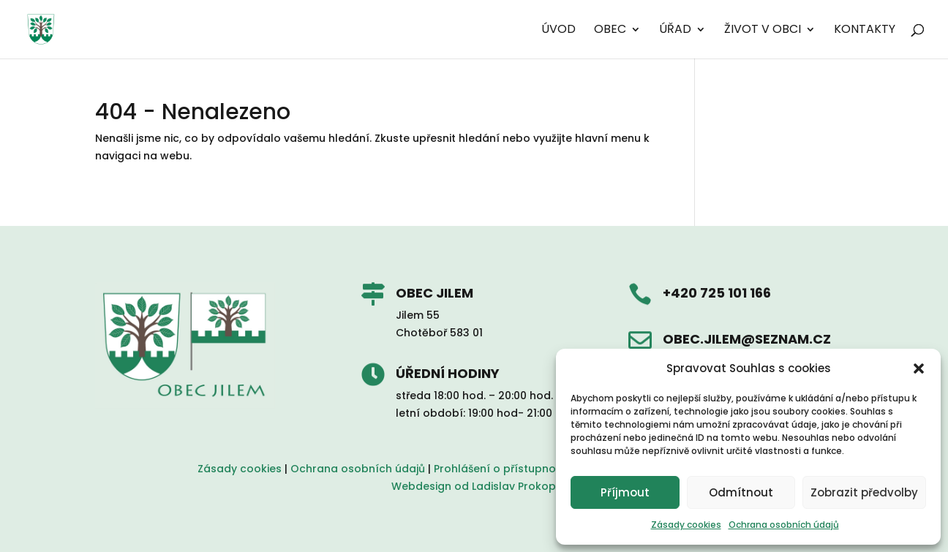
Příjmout (625, 492)
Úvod (558, 30)
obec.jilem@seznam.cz (747, 339)
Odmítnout (741, 492)
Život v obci (762, 30)
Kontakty (864, 30)
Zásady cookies (686, 524)
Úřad (675, 30)
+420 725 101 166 (717, 293)
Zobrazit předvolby (864, 492)
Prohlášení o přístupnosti (501, 468)
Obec (610, 30)
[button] (918, 368)
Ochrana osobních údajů (784, 524)
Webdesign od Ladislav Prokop (473, 486)
